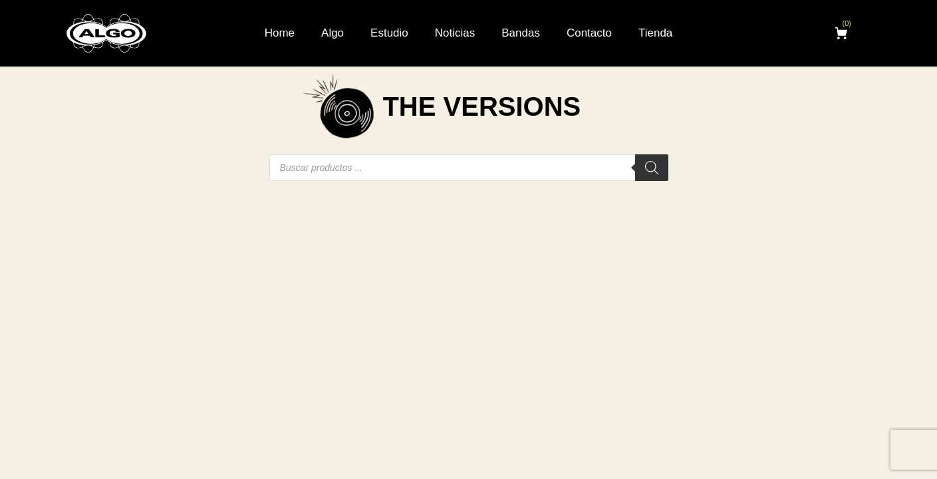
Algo (332, 33)
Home (280, 33)
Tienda (655, 33)
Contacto (589, 33)
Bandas (520, 33)
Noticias (455, 33)
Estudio (389, 33)
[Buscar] (651, 167)
